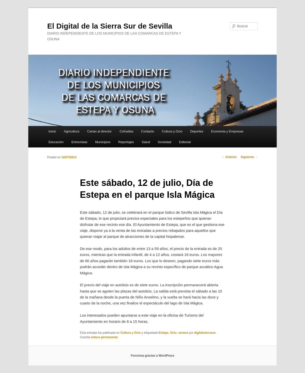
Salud (146, 142)
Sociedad (164, 142)
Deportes (196, 131)
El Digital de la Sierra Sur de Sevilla (109, 26)
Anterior (229, 157)
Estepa (163, 332)
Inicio (52, 131)
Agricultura (71, 131)
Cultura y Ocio (172, 131)
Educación (56, 142)
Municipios (102, 142)
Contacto (147, 131)
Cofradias (126, 131)
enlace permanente (104, 337)
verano (183, 332)
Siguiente (249, 157)
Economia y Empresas (227, 131)
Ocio (173, 332)
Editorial (185, 142)
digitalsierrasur (205, 332)
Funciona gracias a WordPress (152, 355)
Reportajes (126, 142)
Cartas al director (99, 131)
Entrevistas (79, 142)
